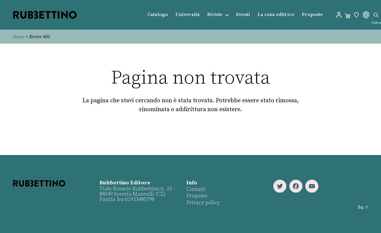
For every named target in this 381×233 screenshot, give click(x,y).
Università (187, 14)
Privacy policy (203, 202)
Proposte (312, 14)
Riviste (215, 14)
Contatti (196, 189)
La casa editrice (276, 14)
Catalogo (157, 14)
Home (18, 37)
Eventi (243, 14)
